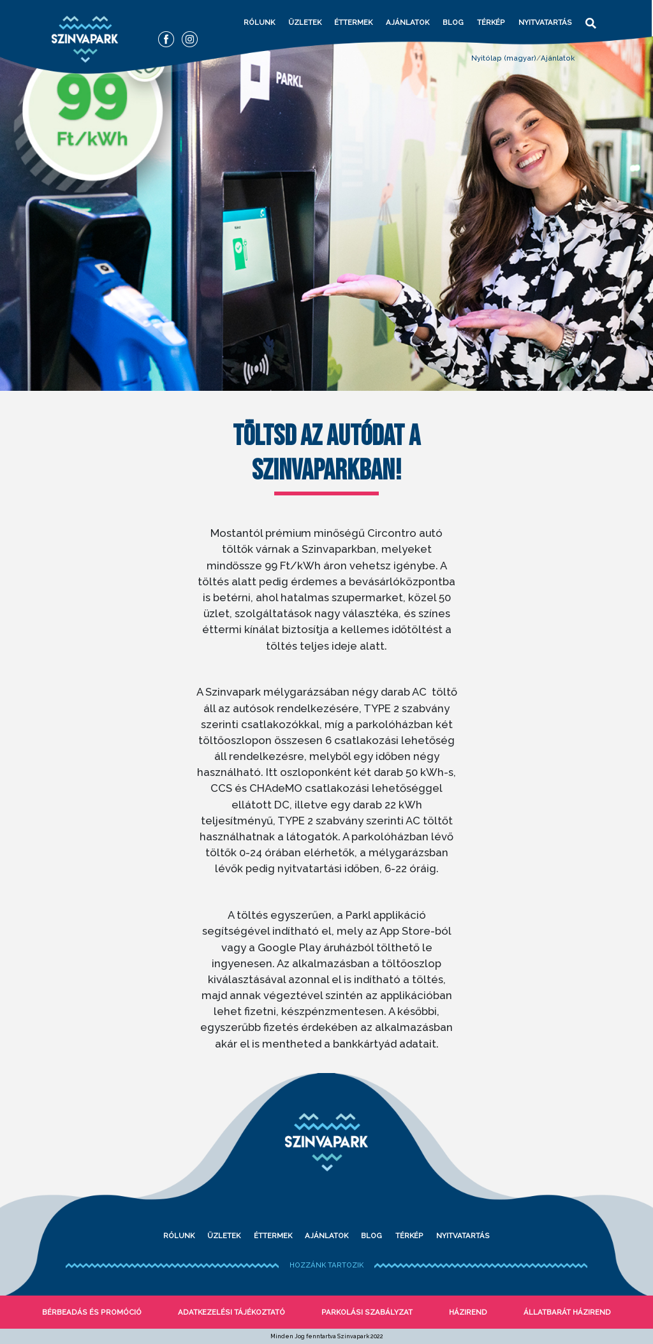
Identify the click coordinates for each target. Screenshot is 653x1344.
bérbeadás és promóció (92, 1312)
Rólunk (259, 22)
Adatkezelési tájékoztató (231, 1312)
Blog (453, 22)
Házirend (468, 1312)
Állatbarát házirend (567, 1312)
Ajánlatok (407, 22)
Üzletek (304, 22)
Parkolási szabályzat (367, 1312)
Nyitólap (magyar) (503, 58)
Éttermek (353, 22)
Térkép (491, 22)
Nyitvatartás (545, 22)
